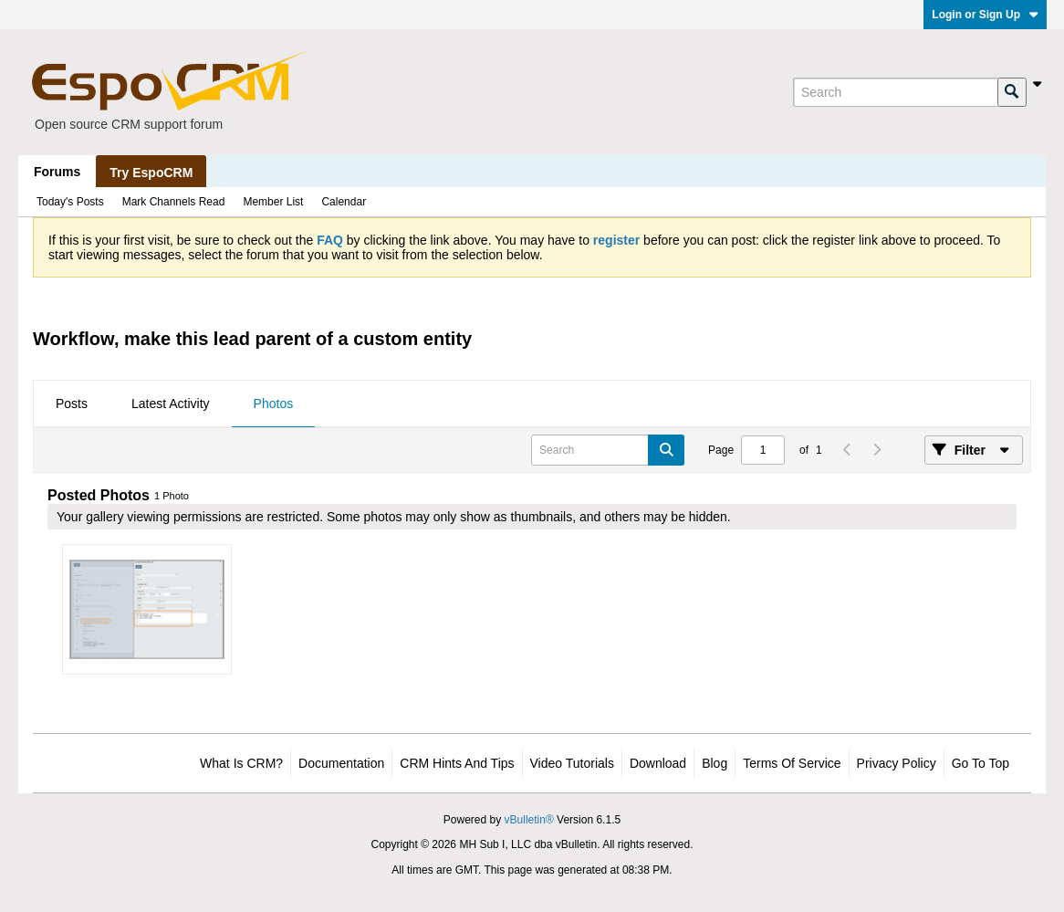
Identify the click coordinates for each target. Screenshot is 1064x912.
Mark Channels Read (173, 201)
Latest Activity (170, 403)
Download (658, 763)
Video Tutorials (572, 763)
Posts (72, 403)
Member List (273, 201)
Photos (274, 403)
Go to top (980, 763)
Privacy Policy (896, 763)
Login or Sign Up (985, 14)
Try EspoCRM (151, 172)
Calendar (343, 201)
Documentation (341, 763)
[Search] (895, 92)
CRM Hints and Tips (457, 763)
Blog (714, 763)
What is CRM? (241, 763)
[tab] (72, 404)
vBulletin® (529, 819)
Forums (57, 171)
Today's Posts (70, 201)
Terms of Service (791, 763)
